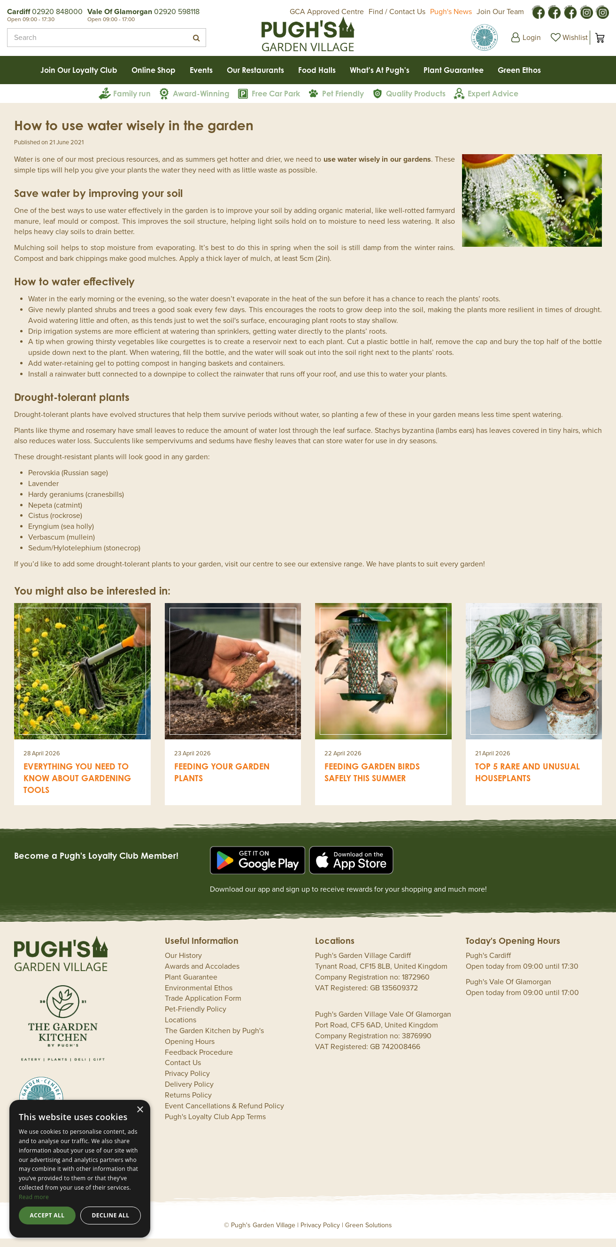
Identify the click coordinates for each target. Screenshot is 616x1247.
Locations (180, 1028)
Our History (183, 964)
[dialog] (79, 1169)
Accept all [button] (47, 1215)
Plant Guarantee (191, 985)
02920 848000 (57, 11)
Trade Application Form (203, 1007)
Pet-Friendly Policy (195, 1017)
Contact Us (183, 1071)
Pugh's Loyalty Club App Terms (215, 1125)
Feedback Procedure (199, 1061)
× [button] (139, 1110)
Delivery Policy (189, 1093)
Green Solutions (368, 1234)
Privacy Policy (187, 1082)
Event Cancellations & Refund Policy (224, 1114)
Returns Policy (188, 1103)
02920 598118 (177, 11)
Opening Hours (190, 1050)
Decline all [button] (111, 1215)
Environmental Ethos (198, 996)
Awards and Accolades (202, 975)
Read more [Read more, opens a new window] (34, 1197)
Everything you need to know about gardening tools (77, 786)
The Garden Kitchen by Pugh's (214, 1039)
